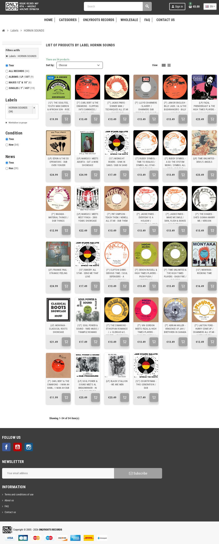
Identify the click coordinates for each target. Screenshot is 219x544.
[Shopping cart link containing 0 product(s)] (194, 6)
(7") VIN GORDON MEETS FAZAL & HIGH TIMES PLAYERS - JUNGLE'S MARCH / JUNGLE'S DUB (145, 332)
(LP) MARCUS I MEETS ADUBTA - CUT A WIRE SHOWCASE (87, 162)
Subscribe (138, 473)
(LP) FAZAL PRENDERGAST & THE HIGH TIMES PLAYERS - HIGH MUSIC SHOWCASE (204, 109)
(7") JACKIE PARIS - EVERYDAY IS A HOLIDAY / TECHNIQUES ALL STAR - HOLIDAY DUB (145, 221)
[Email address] (58, 473)
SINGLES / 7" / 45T (22, 88)
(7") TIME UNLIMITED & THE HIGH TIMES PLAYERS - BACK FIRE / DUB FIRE (175, 275)
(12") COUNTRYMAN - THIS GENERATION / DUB (146, 384)
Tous (11, 65)
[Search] (118, 6)
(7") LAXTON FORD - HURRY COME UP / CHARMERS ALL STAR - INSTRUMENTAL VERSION (204, 332)
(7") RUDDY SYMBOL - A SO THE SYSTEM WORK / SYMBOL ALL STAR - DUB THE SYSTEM (175, 165)
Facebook (6, 447)
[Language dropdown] (210, 6)
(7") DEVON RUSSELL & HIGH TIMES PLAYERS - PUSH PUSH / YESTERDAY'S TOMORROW (146, 277)
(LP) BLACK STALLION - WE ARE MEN (117, 383)
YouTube (17, 447)
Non (13, 168)
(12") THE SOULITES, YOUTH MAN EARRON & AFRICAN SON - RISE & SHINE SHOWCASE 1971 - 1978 (58, 109)
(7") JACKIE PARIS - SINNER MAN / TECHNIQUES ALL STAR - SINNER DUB (116, 107)
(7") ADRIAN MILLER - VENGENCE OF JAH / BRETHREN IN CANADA (175, 329)
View (154, 65)
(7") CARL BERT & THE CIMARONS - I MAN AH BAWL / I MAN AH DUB (58, 384)
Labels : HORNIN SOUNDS (22, 56)
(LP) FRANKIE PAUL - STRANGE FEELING (58, 272)
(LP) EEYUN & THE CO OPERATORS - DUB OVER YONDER (58, 162)
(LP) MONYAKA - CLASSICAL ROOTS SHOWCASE (58, 329)
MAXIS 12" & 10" (20, 82)
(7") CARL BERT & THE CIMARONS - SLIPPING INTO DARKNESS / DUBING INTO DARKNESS (88, 109)
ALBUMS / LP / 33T (21, 76)
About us (9, 500)
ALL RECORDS (19, 71)
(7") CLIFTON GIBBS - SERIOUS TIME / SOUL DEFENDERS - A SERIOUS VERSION (117, 275)
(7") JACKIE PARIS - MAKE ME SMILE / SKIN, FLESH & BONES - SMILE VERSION (175, 219)
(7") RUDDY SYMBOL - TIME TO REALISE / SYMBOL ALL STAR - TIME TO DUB (145, 163)
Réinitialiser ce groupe (17, 122)
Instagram (28, 447)
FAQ (7, 506)
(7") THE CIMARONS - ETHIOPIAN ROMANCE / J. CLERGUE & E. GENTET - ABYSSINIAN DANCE (117, 332)
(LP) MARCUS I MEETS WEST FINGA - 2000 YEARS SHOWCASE (87, 217)
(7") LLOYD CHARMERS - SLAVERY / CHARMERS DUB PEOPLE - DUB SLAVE (146, 107)
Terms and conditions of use (19, 494)
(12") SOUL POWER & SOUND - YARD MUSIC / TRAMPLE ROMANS (87, 329)
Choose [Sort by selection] (63, 65)
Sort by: (50, 65)
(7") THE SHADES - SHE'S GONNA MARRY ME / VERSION (204, 217)
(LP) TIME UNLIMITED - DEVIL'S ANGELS (204, 160)
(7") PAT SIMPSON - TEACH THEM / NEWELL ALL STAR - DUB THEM (116, 217)
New (14, 144)
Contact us (10, 512)
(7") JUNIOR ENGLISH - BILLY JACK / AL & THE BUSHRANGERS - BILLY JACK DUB (175, 107)
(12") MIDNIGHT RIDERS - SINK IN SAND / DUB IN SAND (116, 162)
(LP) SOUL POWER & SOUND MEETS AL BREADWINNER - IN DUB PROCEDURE (87, 386)
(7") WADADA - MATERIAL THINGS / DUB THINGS (58, 217)
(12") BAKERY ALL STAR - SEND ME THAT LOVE (87, 273)
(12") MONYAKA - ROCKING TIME (204, 272)
